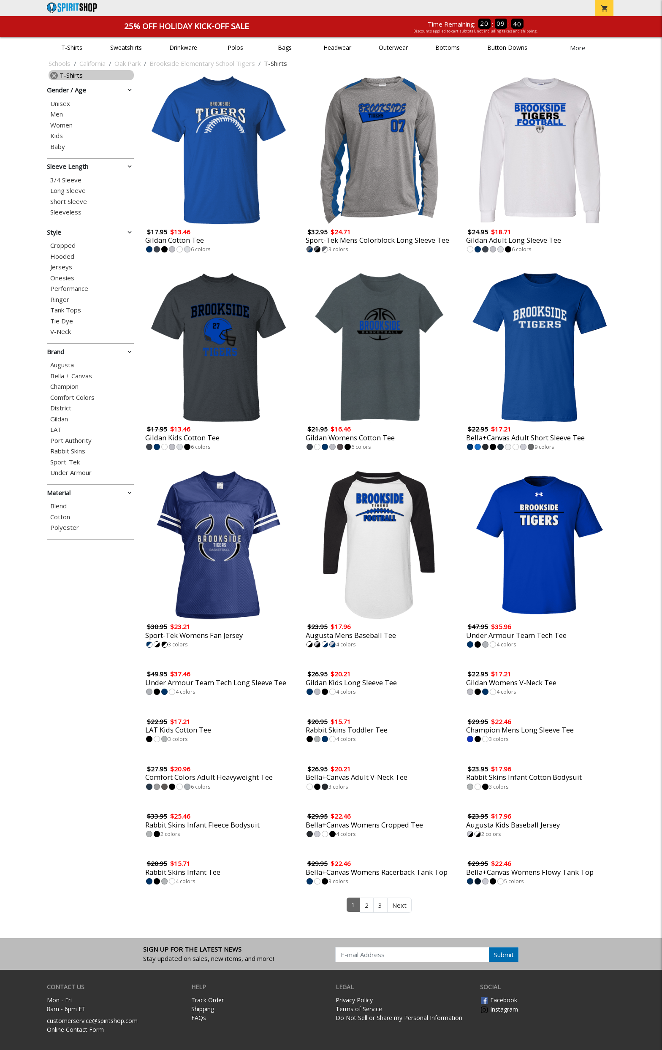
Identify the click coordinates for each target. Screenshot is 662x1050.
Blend (58, 506)
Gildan (59, 419)
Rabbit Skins (67, 451)
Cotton (60, 517)
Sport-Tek (65, 462)
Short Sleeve (68, 201)
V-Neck (60, 331)
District (60, 408)
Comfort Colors (72, 397)
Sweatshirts (126, 47)
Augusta (62, 365)
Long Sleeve (68, 190)
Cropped (63, 245)
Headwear (337, 47)
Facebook (498, 1000)
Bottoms (447, 47)
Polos (235, 47)
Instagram (499, 1009)
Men (56, 114)
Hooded (62, 256)
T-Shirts (71, 47)
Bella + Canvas (71, 376)
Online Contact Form (75, 1030)
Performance (69, 288)
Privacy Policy (354, 1000)
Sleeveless (65, 212)
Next (399, 905)
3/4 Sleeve (65, 180)
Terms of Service (359, 1009)
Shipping (202, 1009)
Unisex (60, 103)
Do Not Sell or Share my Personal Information (399, 1018)
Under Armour (71, 472)
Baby (57, 146)
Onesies (62, 278)
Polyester (64, 527)
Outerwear (393, 47)
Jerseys (61, 267)
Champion (64, 386)
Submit (504, 954)
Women (61, 125)
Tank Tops (65, 310)
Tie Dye (61, 321)
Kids (56, 135)
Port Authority (71, 440)
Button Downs (507, 47)
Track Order (207, 1000)
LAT (56, 429)
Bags (285, 47)
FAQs (198, 1018)
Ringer (59, 299)
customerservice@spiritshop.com (92, 1021)
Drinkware (183, 47)
